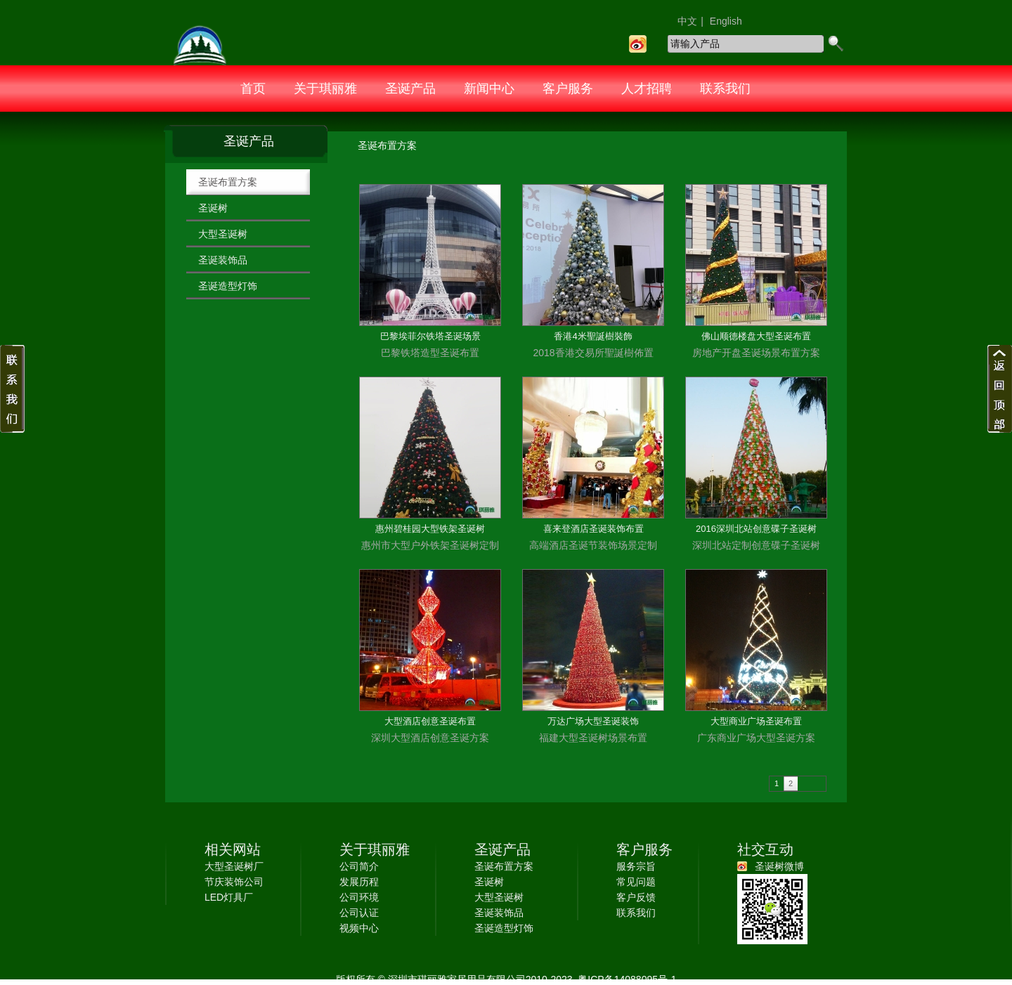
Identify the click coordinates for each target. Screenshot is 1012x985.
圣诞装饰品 (222, 260)
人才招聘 (646, 88)
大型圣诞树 (222, 234)
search (835, 44)
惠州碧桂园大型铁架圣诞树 (430, 528)
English (726, 21)
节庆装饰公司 (234, 881)
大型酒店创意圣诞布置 (430, 721)
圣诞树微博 (779, 866)
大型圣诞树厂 (234, 866)
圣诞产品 (410, 88)
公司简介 (359, 866)
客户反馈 (636, 897)
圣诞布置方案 (227, 182)
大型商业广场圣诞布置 (756, 721)
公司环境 (359, 897)
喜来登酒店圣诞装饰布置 (593, 528)
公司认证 (359, 912)
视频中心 (359, 928)
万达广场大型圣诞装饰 (593, 721)
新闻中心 (489, 88)
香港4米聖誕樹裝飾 (593, 336)
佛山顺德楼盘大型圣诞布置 (756, 336)
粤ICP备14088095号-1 (625, 979)
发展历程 (359, 881)
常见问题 (636, 881)
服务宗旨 (636, 866)
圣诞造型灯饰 (227, 286)
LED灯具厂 (229, 897)
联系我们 (725, 88)
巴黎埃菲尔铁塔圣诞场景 (430, 336)
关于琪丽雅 (325, 88)
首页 (253, 88)
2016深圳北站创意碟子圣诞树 (756, 528)
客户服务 (568, 88)
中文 (687, 21)
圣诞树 (213, 208)
